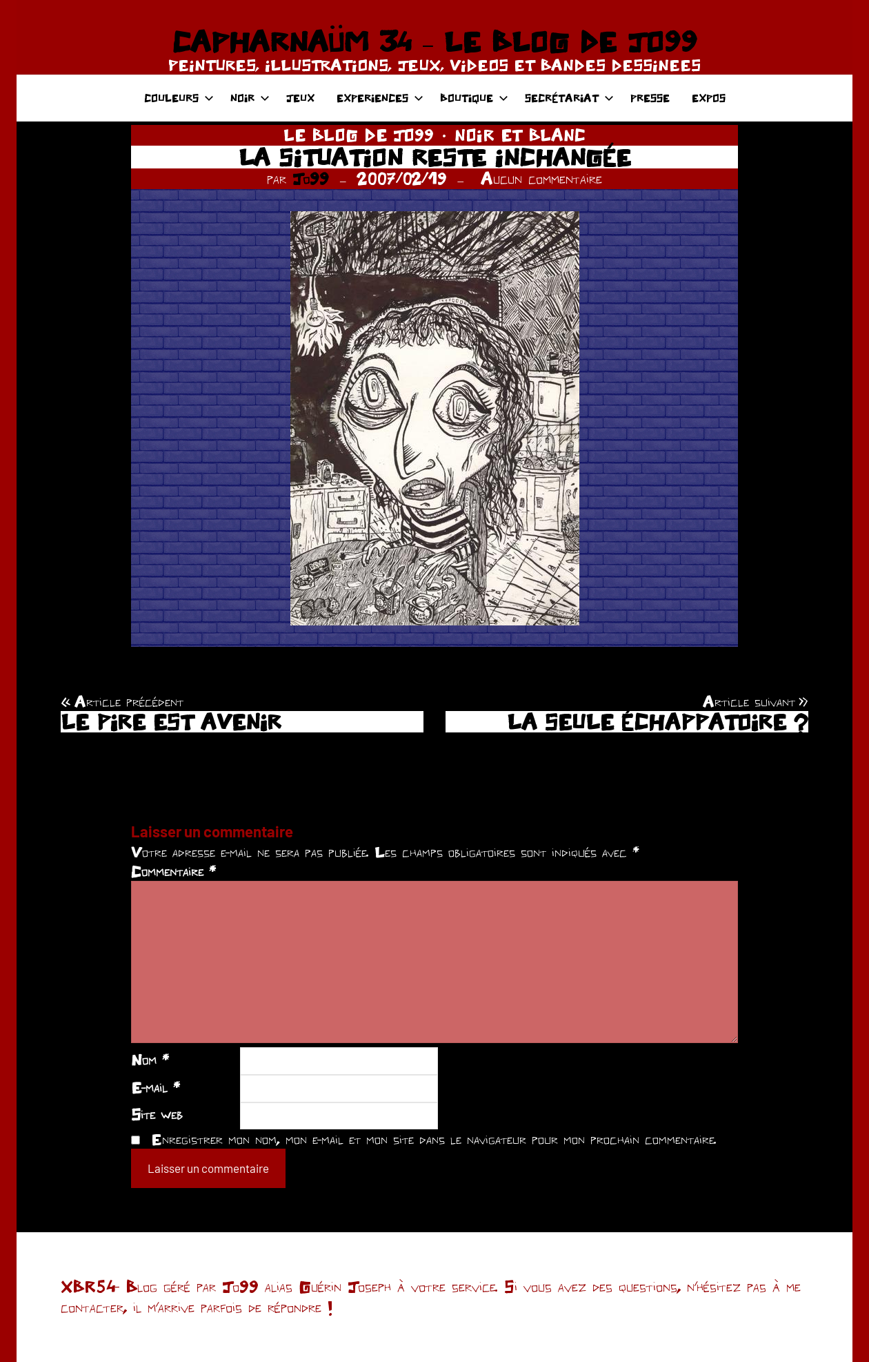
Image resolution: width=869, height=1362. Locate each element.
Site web (157, 1114)
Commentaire (173, 871)
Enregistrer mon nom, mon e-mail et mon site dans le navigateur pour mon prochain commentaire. (434, 1139)
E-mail (155, 1087)
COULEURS (179, 97)
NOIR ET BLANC (520, 135)
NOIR (250, 97)
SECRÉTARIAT (569, 97)
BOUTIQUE (474, 97)
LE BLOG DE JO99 (358, 135)
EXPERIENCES (380, 97)
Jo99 (310, 178)
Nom (150, 1059)
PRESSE (650, 97)
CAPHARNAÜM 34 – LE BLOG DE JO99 (434, 41)
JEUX (300, 97)
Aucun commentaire (541, 178)
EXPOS (709, 97)
